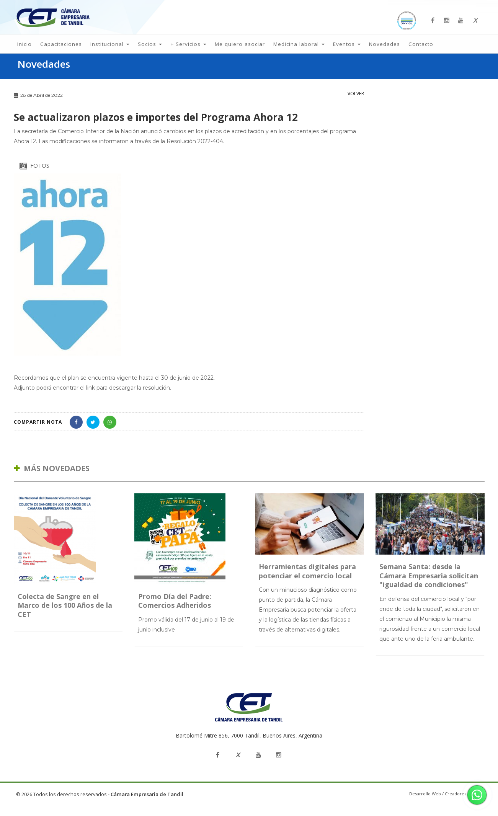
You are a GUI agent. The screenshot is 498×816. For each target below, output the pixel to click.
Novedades (384, 49)
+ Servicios (188, 49)
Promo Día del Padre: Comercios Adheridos (174, 611)
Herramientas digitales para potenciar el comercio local (307, 582)
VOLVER (356, 104)
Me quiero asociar (240, 49)
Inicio (24, 49)
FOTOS (34, 176)
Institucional (109, 49)
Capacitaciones (61, 49)
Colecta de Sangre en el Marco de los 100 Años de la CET (65, 616)
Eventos (347, 49)
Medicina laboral (299, 49)
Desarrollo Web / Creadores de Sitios (447, 804)
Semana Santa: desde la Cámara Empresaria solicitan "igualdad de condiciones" (428, 586)
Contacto (420, 49)
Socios (150, 49)
